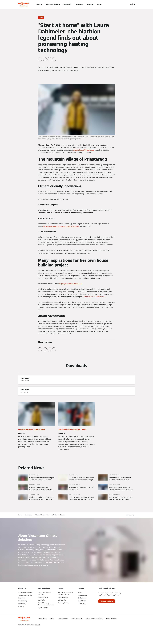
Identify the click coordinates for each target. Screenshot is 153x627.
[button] (130, 618)
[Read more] (36, 477)
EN (134, 4)
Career (99, 4)
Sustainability (67, 4)
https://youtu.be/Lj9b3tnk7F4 (94, 297)
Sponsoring (79, 4)
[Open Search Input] (127, 4)
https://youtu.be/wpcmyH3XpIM (70, 284)
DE (131, 4)
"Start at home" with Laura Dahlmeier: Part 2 (49, 515)
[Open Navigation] (11, 4)
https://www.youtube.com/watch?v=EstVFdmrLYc (61, 226)
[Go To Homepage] (23, 4)
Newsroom (90, 4)
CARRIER (37, 625)
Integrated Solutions (53, 4)
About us (39, 4)
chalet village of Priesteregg (83, 150)
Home (20, 515)
